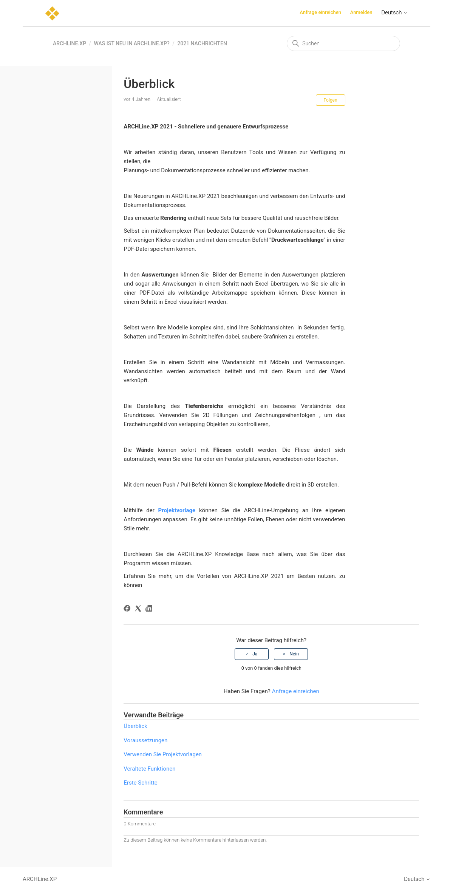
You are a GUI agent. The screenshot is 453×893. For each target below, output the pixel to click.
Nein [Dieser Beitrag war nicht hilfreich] (293, 654)
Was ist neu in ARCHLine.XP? (132, 43)
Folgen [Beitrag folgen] (330, 100)
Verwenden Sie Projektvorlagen (163, 754)
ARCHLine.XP (69, 43)
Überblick (135, 726)
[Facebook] (128, 609)
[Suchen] (343, 43)
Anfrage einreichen (320, 12)
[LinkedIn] (150, 609)
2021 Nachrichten (202, 43)
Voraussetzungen (145, 740)
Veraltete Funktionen (149, 768)
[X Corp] (139, 609)
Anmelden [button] (361, 12)
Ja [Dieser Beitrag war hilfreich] (254, 654)
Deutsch (394, 12)
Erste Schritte (140, 782)
